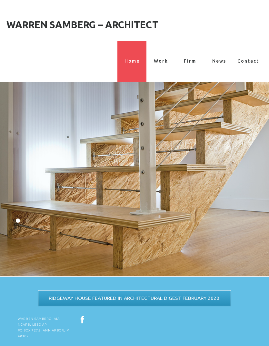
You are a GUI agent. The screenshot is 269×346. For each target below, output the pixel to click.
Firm (190, 61)
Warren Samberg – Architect (82, 24)
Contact (248, 61)
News (219, 61)
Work (161, 61)
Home (131, 61)
